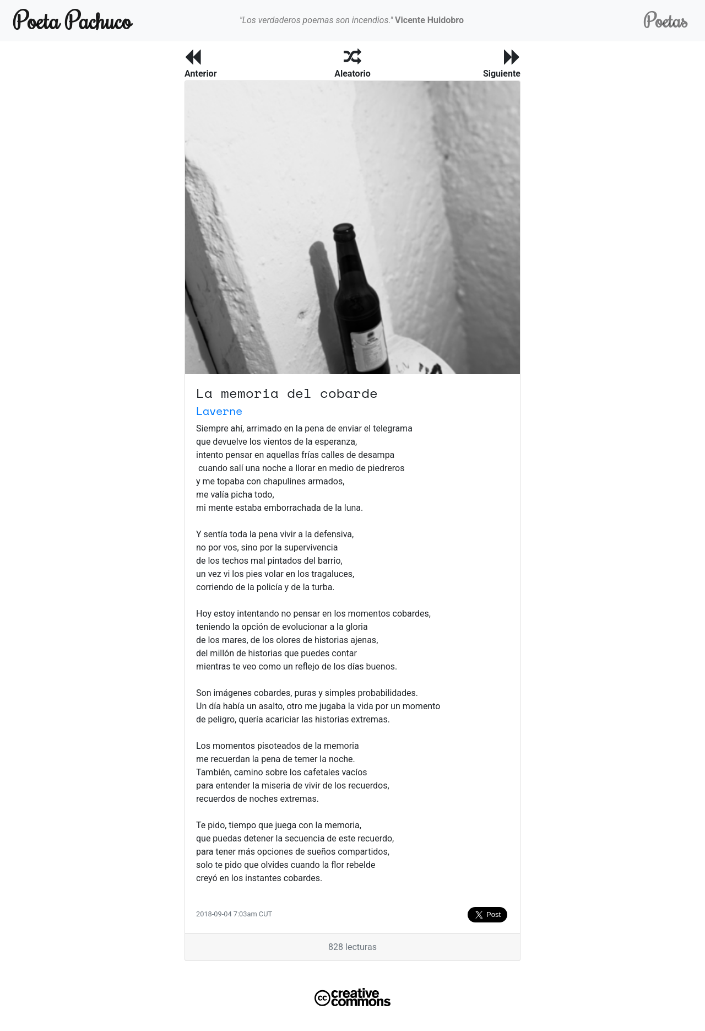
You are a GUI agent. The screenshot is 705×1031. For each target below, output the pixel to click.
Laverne (219, 411)
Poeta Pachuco (72, 20)
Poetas (665, 20)
